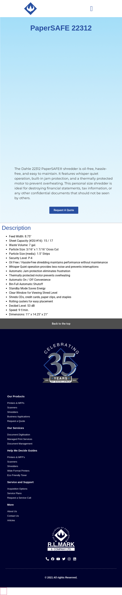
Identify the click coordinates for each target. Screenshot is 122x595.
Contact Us (13, 515)
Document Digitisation (18, 434)
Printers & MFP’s (16, 457)
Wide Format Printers (18, 470)
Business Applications (18, 416)
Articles (11, 520)
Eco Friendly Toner (17, 475)
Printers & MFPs (15, 403)
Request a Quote (16, 421)
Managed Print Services (19, 439)
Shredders (12, 412)
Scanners (12, 407)
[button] (91, 8)
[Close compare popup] (3, 591)
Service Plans (14, 493)
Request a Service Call (19, 497)
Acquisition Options (17, 488)
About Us (12, 511)
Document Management (19, 443)
